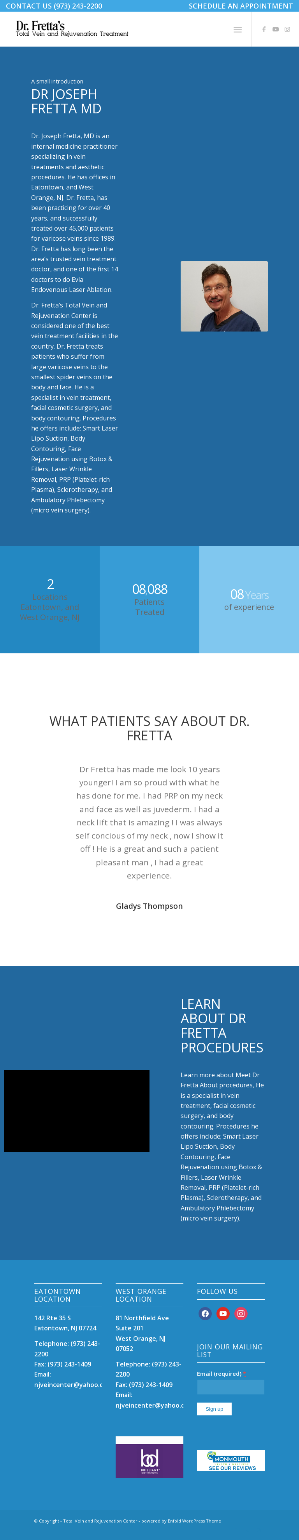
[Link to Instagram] (287, 29)
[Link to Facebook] (264, 29)
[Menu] (238, 29)
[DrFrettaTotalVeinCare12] (73, 29)
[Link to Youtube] (275, 29)
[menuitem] (239, 6)
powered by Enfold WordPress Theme (181, 1521)
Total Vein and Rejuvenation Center (100, 1521)
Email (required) (221, 1373)
